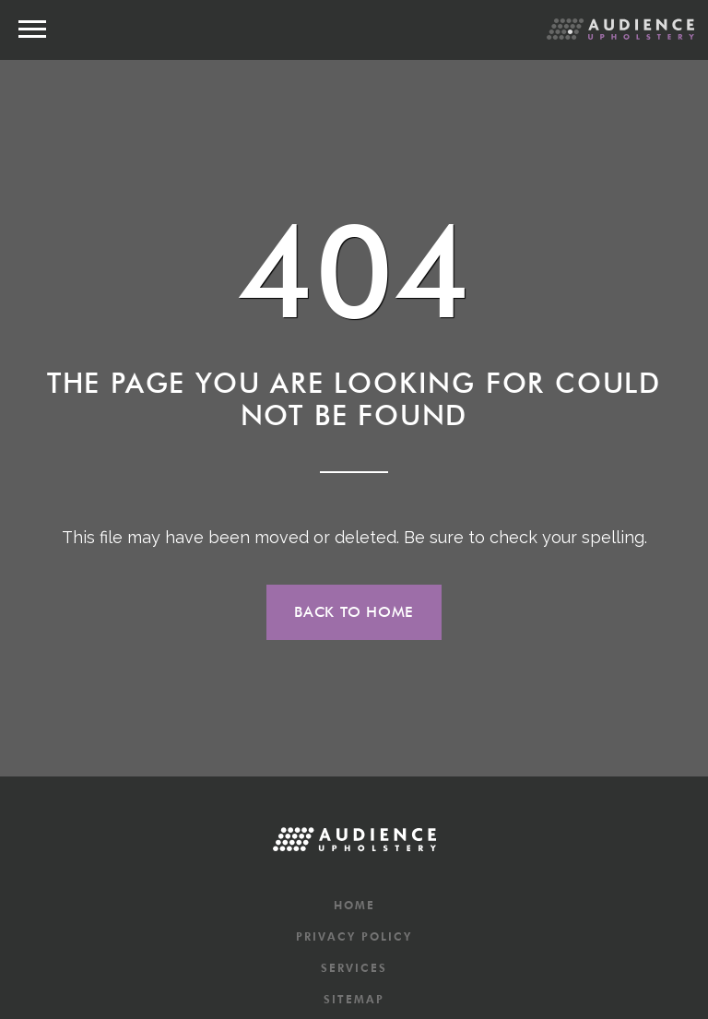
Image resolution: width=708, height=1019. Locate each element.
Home (354, 905)
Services (354, 968)
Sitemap (354, 999)
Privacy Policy (354, 936)
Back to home (354, 612)
